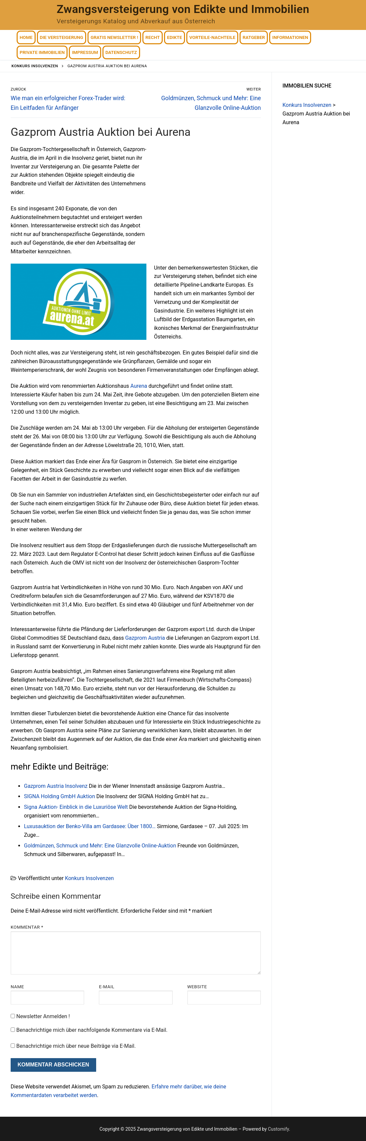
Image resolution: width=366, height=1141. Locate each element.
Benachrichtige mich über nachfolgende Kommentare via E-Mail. (92, 1030)
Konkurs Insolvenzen (89, 878)
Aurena (138, 386)
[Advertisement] (205, 194)
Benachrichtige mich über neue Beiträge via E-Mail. (76, 1046)
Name (17, 986)
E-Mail (106, 986)
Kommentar (27, 927)
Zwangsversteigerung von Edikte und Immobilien (183, 9)
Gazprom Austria (145, 638)
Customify (278, 1129)
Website (197, 986)
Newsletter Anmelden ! (40, 1016)
